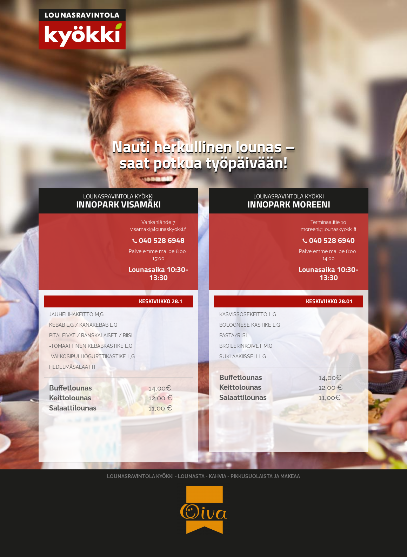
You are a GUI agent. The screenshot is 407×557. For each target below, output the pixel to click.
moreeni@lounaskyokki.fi (328, 229)
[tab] (118, 301)
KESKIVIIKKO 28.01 (329, 301)
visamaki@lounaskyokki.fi (158, 229)
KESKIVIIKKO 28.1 (160, 301)
